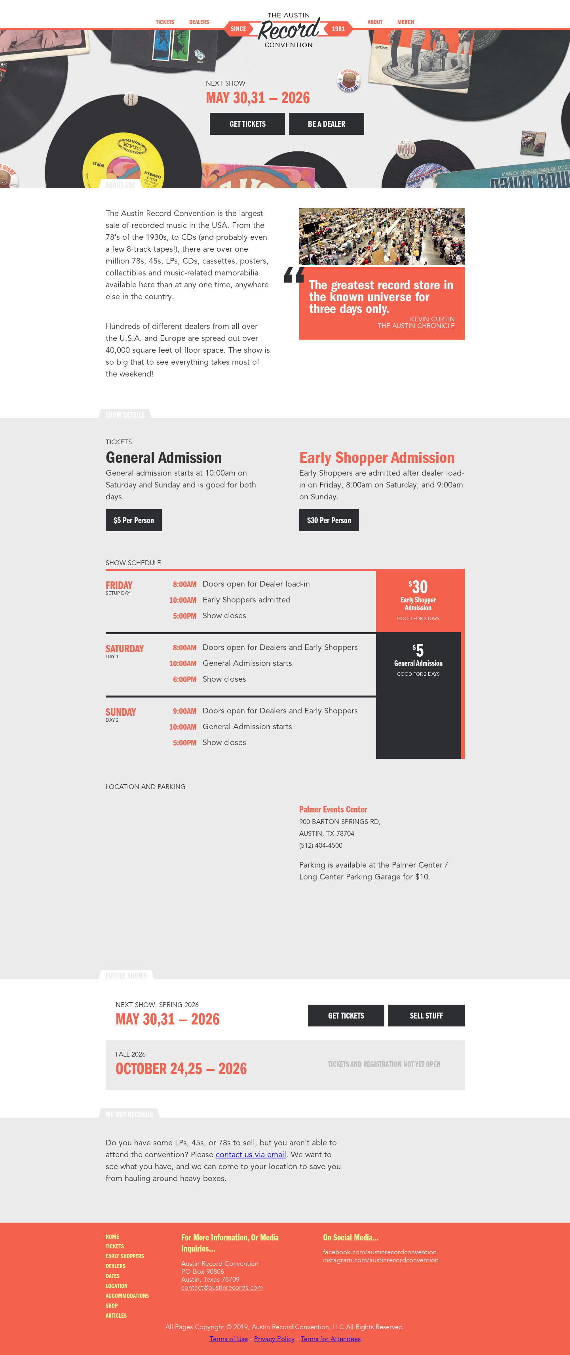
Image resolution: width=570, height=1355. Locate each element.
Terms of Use (229, 1339)
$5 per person (134, 521)
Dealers (199, 22)
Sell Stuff (426, 1016)
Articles (116, 1316)
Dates (113, 1276)
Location (116, 1286)
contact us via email (251, 1155)
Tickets (165, 22)
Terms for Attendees (331, 1339)
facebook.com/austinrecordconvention (380, 1252)
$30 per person (329, 521)
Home (112, 1237)
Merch (405, 22)
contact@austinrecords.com (222, 1287)
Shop (112, 1306)
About (375, 22)
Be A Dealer (326, 124)
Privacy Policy (274, 1339)
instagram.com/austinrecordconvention (381, 1260)
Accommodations (127, 1296)
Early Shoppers (125, 1257)
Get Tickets (248, 124)
